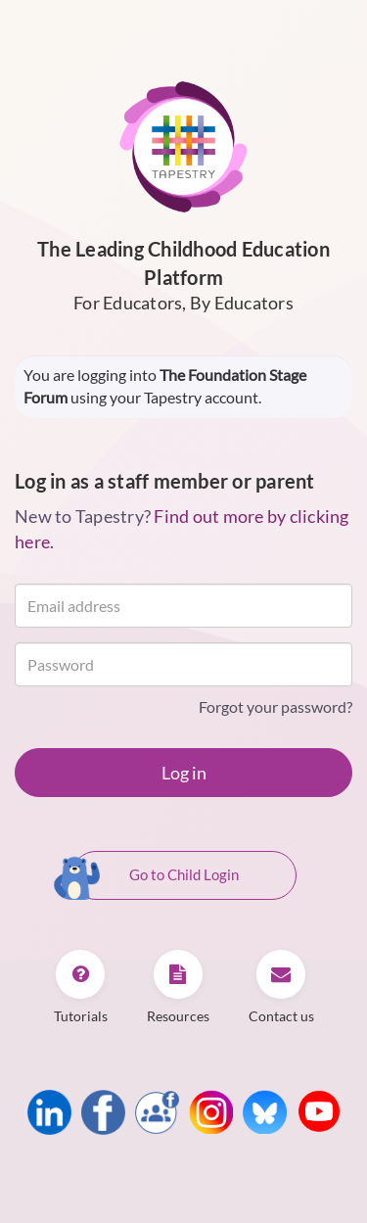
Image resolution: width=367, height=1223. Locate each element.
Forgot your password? (275, 706)
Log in (183, 772)
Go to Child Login (155, 876)
